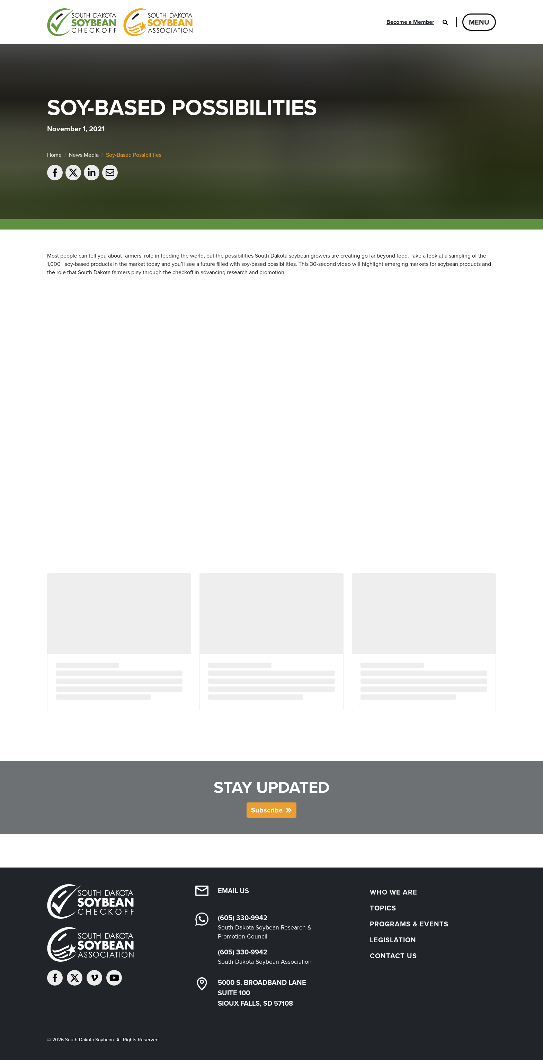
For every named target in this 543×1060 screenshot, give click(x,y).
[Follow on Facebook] (55, 978)
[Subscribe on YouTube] (114, 978)
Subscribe (267, 810)
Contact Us (393, 956)
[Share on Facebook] (55, 172)
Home (54, 155)
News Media (84, 155)
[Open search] (445, 22)
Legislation (393, 940)
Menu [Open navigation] (479, 22)
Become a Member (410, 22)
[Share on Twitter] (73, 172)
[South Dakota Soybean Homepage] (119, 22)
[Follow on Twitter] (74, 978)
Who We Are (393, 892)
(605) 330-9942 (242, 918)
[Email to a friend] (110, 172)
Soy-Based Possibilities (133, 155)
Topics (383, 908)
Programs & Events (409, 924)
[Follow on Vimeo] (94, 978)
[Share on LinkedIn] (91, 172)
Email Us (233, 891)
